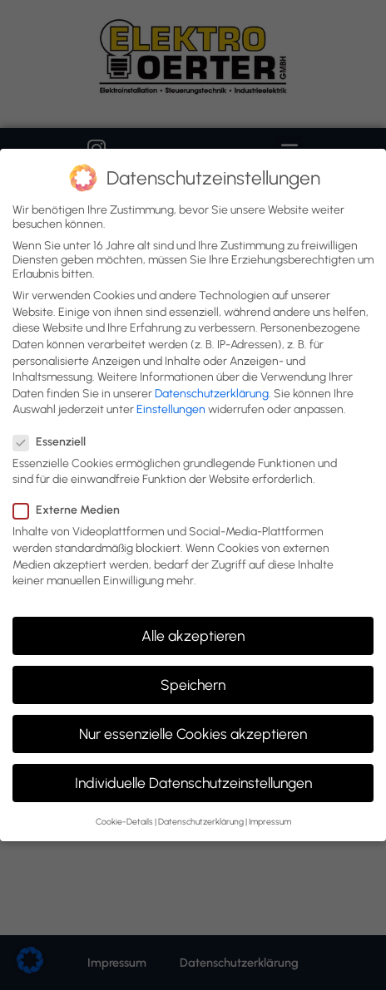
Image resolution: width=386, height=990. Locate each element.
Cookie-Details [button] (124, 821)
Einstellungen (170, 409)
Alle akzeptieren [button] (193, 635)
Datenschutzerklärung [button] (201, 821)
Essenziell (54, 442)
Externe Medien (71, 510)
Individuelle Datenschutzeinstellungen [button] (193, 782)
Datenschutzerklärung (212, 394)
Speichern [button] (193, 684)
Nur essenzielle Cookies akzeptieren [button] (193, 733)
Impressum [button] (270, 821)
